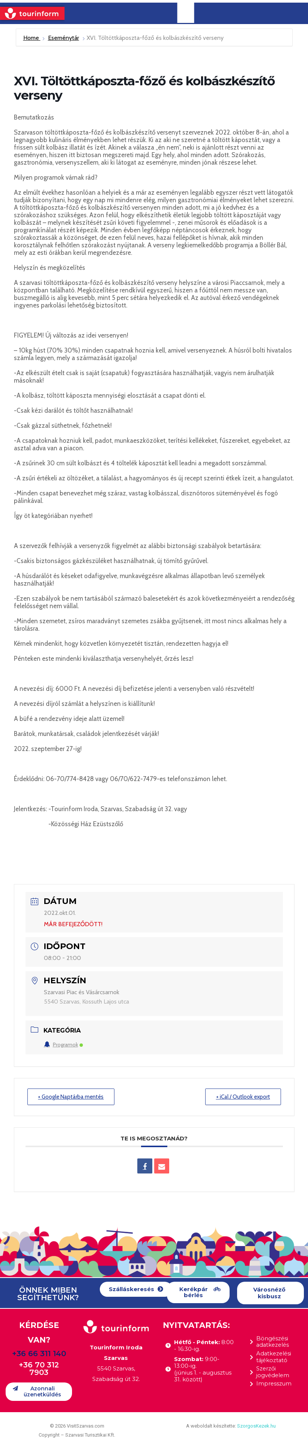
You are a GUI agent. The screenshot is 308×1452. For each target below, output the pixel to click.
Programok (63, 1044)
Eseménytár (63, 37)
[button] (136, 1289)
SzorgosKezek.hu (256, 1426)
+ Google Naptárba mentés (71, 1096)
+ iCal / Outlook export (243, 1096)
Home (32, 37)
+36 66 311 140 (39, 1353)
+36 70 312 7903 (39, 1368)
